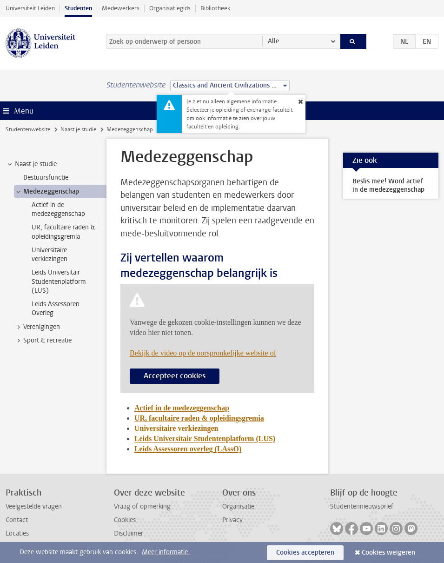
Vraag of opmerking (142, 506)
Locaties (17, 533)
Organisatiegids (170, 8)
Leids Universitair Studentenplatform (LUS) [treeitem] (59, 281)
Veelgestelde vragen (34, 506)
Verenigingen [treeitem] (37, 327)
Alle (273, 41)
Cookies (125, 520)
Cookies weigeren (388, 552)
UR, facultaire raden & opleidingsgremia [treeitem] (63, 232)
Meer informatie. (166, 552)
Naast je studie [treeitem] (31, 164)
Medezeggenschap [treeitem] (46, 191)
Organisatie (238, 506)
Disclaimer (128, 533)
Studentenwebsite (28, 129)
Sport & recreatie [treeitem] (43, 340)
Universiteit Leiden (30, 8)
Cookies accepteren (305, 552)
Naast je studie (78, 129)
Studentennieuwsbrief (361, 506)
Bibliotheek (215, 8)
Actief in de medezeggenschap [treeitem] (58, 209)
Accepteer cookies (174, 376)
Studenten (78, 8)
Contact (17, 520)
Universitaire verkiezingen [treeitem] (49, 254)
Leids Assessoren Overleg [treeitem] (56, 308)
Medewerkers (120, 8)
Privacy (232, 520)
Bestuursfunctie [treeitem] (45, 177)
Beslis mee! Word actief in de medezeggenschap (388, 185)
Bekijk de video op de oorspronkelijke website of (203, 353)
